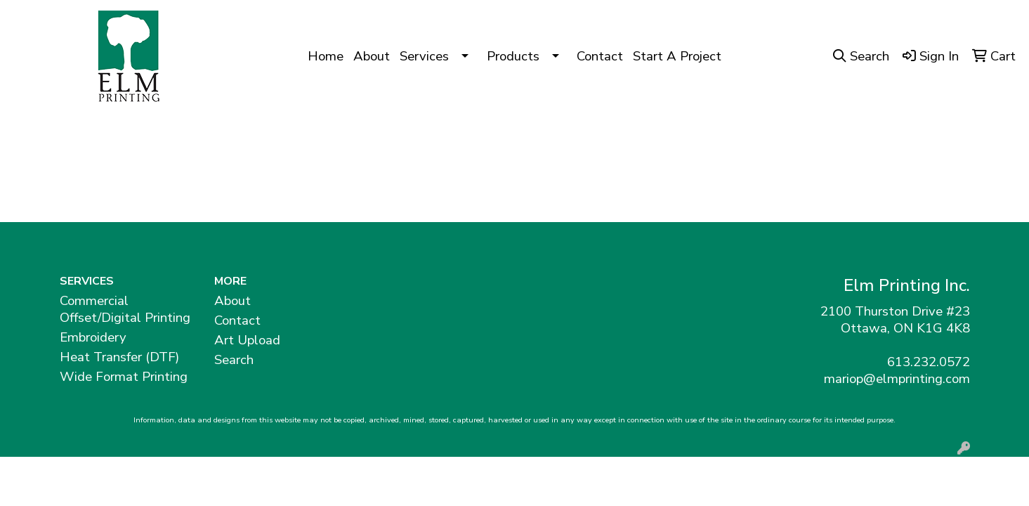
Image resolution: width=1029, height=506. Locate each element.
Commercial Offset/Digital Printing (125, 309)
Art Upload (247, 340)
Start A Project (677, 56)
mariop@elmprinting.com (897, 379)
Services (424, 56)
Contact (600, 56)
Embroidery (93, 337)
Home (325, 56)
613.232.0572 (928, 362)
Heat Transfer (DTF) (119, 357)
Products (513, 56)
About (371, 56)
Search (234, 360)
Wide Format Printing (124, 377)
